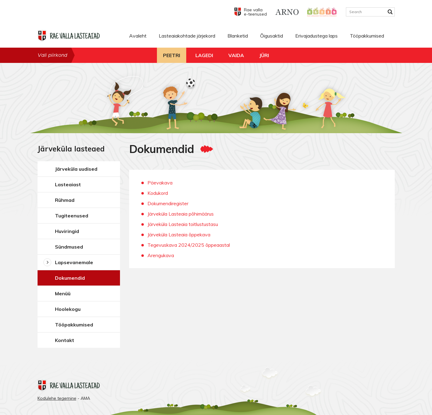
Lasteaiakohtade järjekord (187, 36)
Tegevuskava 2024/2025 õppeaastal (188, 245)
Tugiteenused (71, 216)
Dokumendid (70, 278)
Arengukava (160, 255)
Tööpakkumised (74, 325)
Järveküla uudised (76, 169)
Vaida (236, 55)
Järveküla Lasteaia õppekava (178, 234)
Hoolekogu (68, 309)
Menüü (63, 293)
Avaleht (138, 36)
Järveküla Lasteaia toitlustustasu (182, 224)
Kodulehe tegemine (57, 398)
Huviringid (67, 231)
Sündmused (69, 247)
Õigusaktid (271, 36)
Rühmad (64, 200)
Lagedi (204, 55)
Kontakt (64, 340)
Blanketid (237, 36)
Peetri (171, 55)
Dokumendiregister (167, 203)
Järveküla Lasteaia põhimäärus (180, 214)
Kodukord (157, 193)
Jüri (264, 55)
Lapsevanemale (74, 262)
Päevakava (159, 183)
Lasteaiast (68, 184)
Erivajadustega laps (316, 36)
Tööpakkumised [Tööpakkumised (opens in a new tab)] (367, 36)
